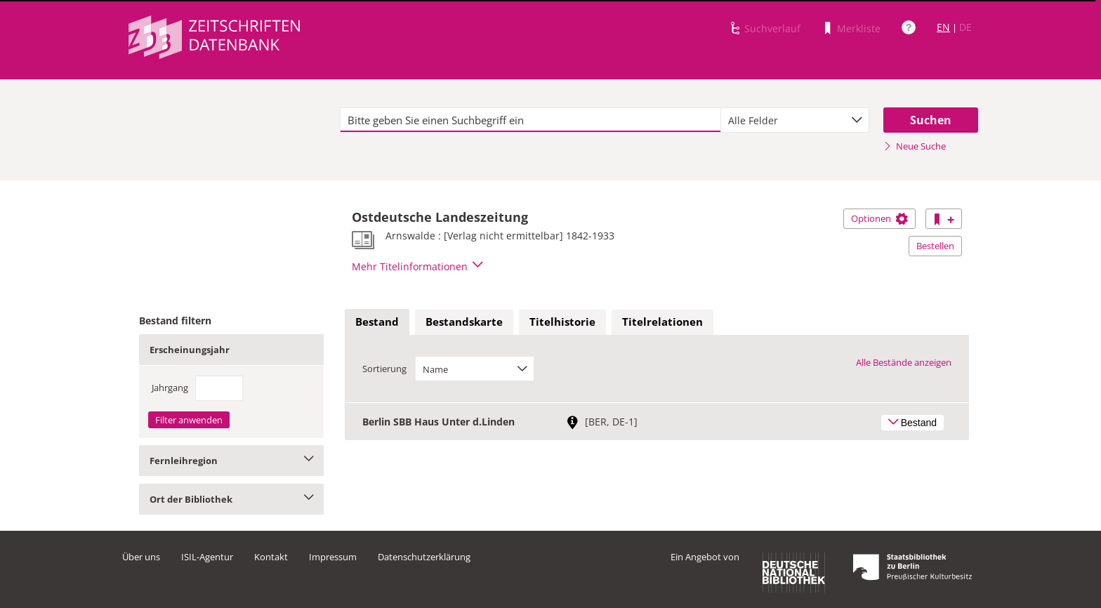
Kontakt (271, 556)
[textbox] (530, 120)
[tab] (377, 322)
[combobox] (794, 120)
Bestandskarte (464, 322)
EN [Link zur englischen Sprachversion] (943, 27)
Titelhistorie (562, 322)
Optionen (879, 218)
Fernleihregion (231, 460)
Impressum (333, 556)
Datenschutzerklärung (424, 556)
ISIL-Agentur (207, 556)
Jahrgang (170, 387)
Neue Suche (914, 146)
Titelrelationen (662, 322)
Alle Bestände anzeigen (903, 362)
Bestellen (935, 245)
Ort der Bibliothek (231, 499)
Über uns (141, 556)
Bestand (377, 322)
